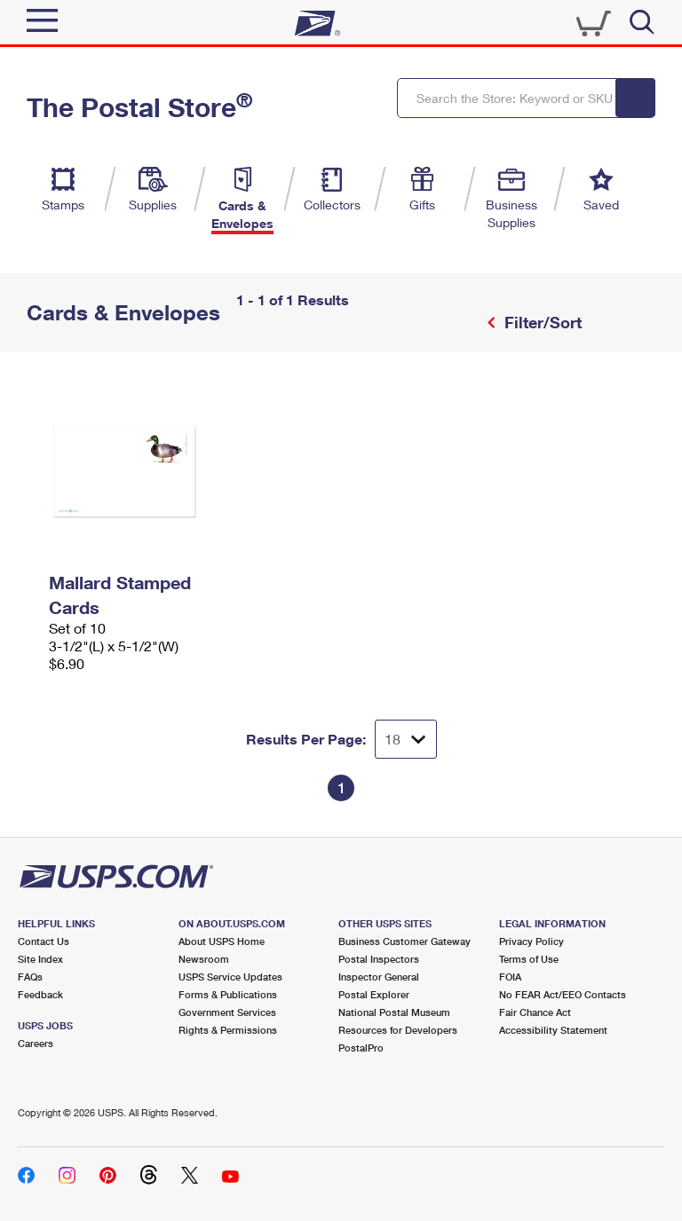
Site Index (40, 959)
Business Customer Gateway (404, 941)
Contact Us (43, 941)
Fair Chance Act (535, 1012)
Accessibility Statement (553, 1030)
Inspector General (378, 976)
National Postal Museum (394, 1012)
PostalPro (361, 1047)
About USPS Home (221, 941)
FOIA (510, 976)
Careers (35, 1043)
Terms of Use (529, 959)
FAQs (30, 976)
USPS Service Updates (230, 976)
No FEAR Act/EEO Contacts (562, 994)
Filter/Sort (541, 322)
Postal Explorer (373, 994)
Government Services (227, 1012)
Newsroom (203, 959)
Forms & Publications (227, 994)
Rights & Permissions (227, 1030)
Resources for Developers (397, 1030)
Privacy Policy (531, 941)
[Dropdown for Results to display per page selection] (406, 739)
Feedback (40, 994)
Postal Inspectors (378, 959)
